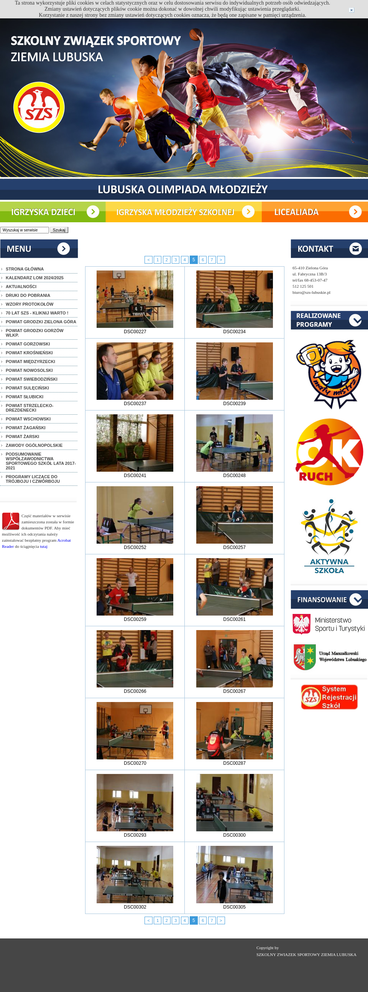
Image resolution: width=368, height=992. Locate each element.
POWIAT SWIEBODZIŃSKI (32, 379)
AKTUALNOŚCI (21, 286)
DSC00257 (234, 544)
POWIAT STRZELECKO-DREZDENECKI (29, 407)
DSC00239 (234, 401)
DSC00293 (135, 832)
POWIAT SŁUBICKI (24, 396)
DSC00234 (234, 329)
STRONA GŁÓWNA (25, 269)
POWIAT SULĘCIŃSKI (27, 388)
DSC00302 (135, 904)
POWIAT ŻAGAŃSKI (26, 427)
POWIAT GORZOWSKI (28, 344)
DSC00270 (135, 760)
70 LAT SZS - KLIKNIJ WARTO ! (37, 313)
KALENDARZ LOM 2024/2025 (35, 277)
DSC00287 (234, 760)
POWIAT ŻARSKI (22, 436)
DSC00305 (234, 904)
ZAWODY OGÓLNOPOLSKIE (34, 445)
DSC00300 (234, 832)
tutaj (44, 546)
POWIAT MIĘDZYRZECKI (30, 361)
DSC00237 (135, 401)
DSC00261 (234, 616)
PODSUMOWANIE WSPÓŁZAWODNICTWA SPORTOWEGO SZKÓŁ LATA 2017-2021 (41, 461)
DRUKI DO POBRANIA (28, 295)
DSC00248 (234, 472)
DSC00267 (234, 688)
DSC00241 (135, 472)
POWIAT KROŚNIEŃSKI (29, 352)
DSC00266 (135, 688)
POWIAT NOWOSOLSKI (29, 370)
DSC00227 (135, 329)
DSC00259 (135, 616)
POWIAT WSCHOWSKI (28, 419)
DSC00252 (135, 544)
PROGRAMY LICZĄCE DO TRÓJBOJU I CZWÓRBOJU (33, 479)
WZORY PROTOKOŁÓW (29, 304)
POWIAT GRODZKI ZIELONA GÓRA (41, 321)
